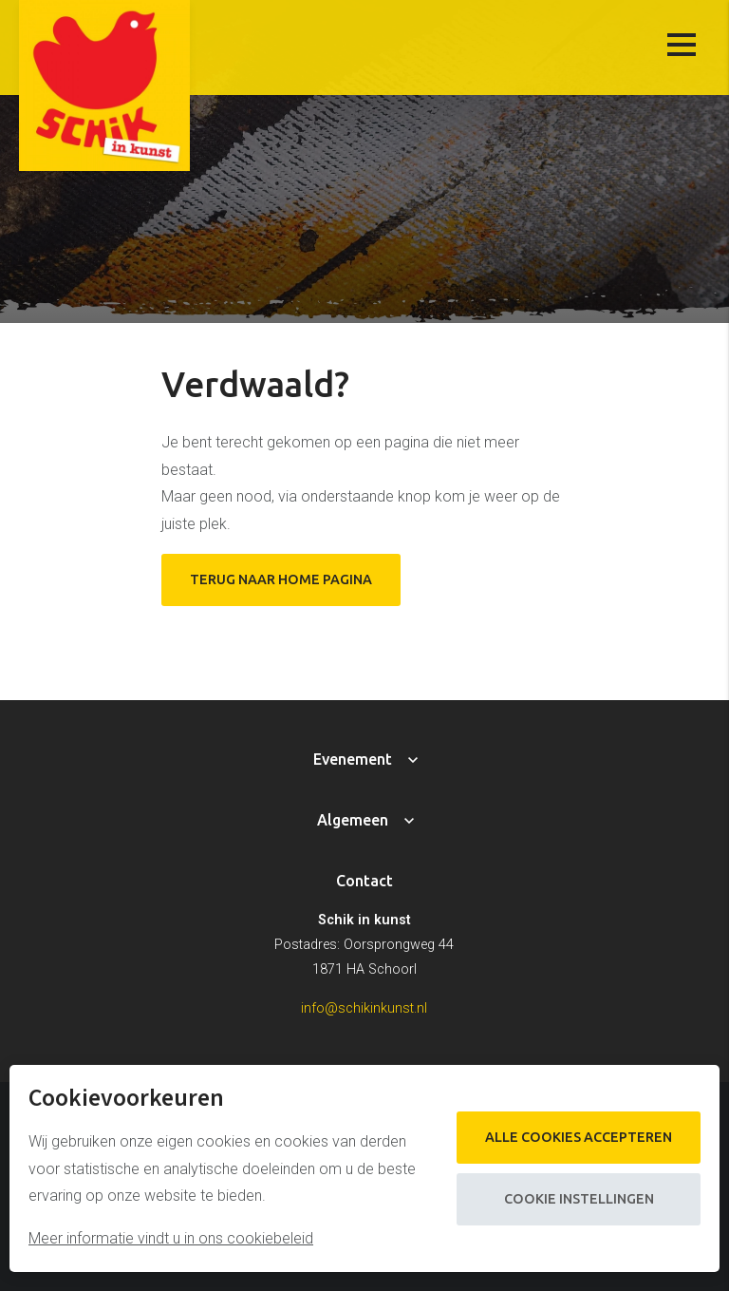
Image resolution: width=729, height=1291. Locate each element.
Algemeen (352, 819)
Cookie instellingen (579, 1198)
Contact (364, 880)
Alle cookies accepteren (578, 1137)
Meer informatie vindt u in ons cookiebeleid (170, 1238)
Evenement (352, 759)
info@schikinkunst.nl (364, 1008)
